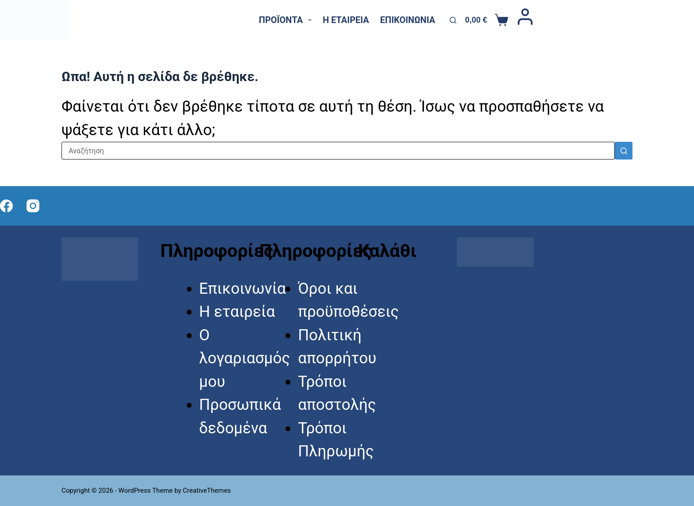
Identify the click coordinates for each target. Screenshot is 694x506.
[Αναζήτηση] (453, 20)
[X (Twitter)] (673, 20)
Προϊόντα (287, 20)
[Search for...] (338, 151)
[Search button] (623, 151)
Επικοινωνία (407, 20)
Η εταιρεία (346, 20)
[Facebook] (656, 20)
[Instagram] (689, 20)
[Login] (525, 20)
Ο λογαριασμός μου (244, 358)
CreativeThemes (207, 490)
